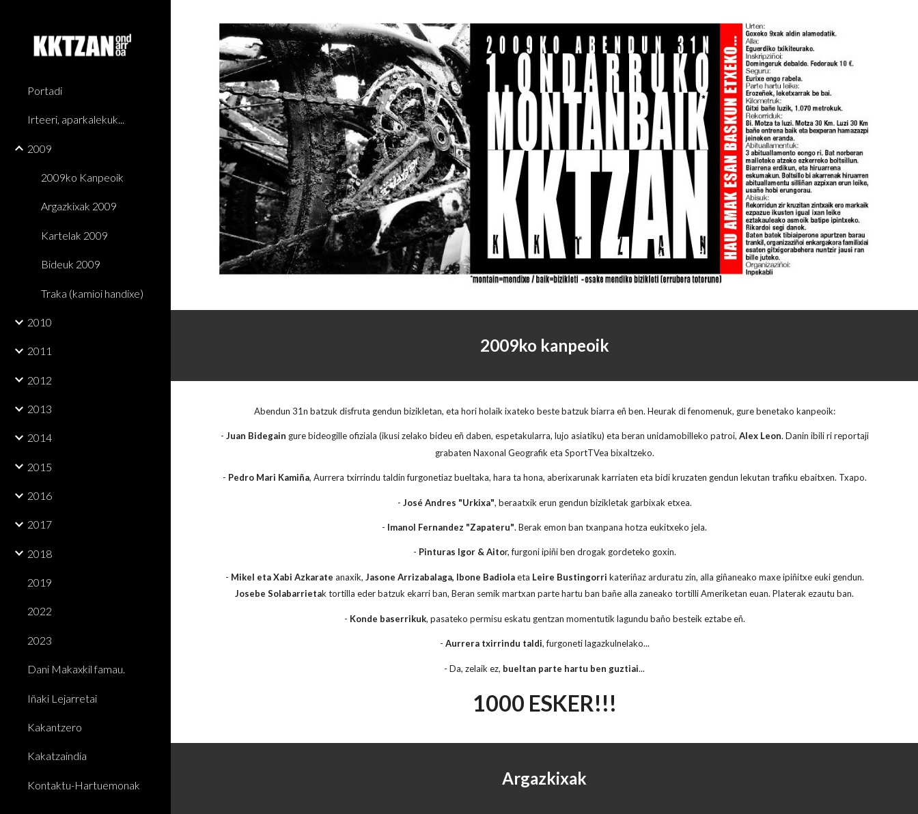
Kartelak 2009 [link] (74, 235)
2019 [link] (39, 582)
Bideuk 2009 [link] (70, 263)
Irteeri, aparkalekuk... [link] (75, 119)
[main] (544, 345)
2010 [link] (39, 321)
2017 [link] (39, 524)
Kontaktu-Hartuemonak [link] (83, 784)
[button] (901, 19)
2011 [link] (39, 350)
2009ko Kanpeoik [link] (82, 177)
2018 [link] (39, 553)
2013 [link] (39, 408)
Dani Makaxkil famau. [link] (76, 668)
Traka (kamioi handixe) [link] (92, 293)
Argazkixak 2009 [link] (79, 205)
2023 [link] (39, 640)
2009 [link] (39, 148)
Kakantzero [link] (54, 726)
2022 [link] (39, 610)
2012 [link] (39, 380)
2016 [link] (39, 495)
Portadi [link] (44, 90)
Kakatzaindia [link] (57, 755)
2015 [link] (39, 466)
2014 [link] (39, 437)
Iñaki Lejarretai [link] (62, 698)
